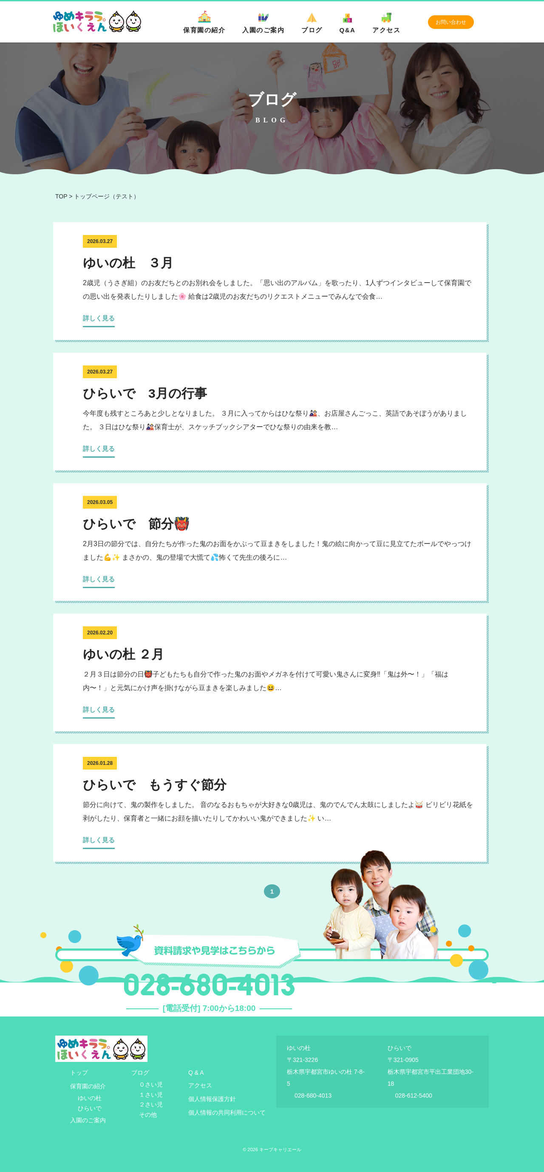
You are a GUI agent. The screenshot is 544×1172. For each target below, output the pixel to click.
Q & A (196, 1072)
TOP (61, 196)
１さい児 (151, 1094)
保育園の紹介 (204, 22)
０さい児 (151, 1084)
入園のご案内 (263, 22)
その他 (148, 1114)
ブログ (312, 22)
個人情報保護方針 (212, 1099)
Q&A (348, 22)
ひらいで (90, 1108)
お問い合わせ (451, 22)
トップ (79, 1072)
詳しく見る (99, 318)
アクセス (386, 22)
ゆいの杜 (90, 1098)
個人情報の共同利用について (227, 1112)
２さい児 (151, 1104)
